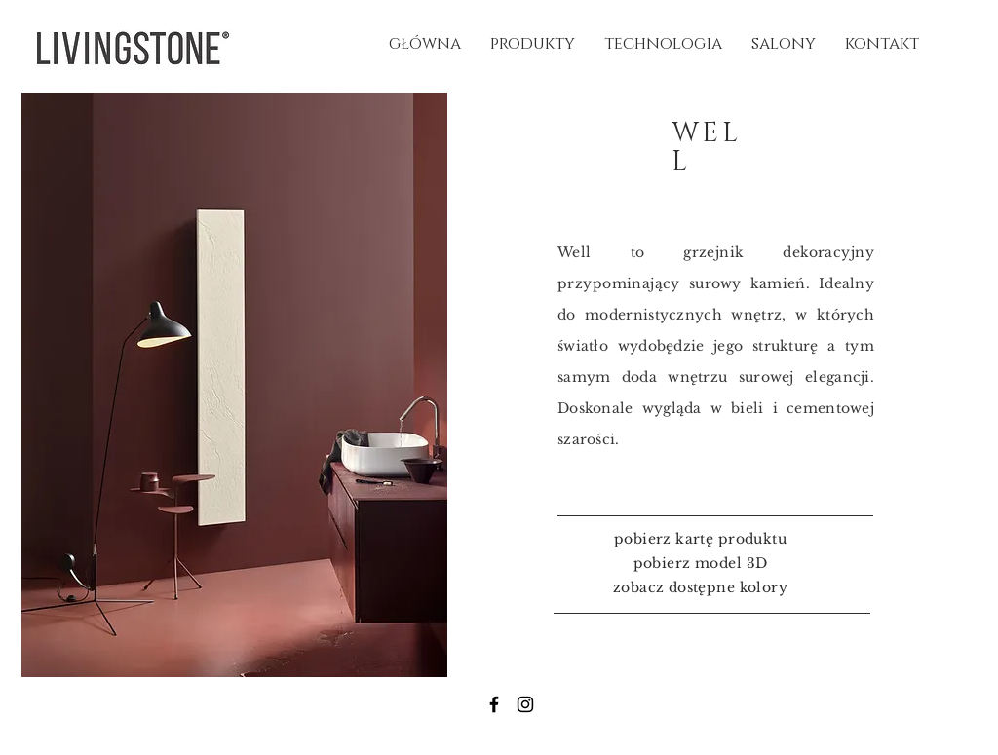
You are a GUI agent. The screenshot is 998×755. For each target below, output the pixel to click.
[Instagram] (525, 704)
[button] (234, 385)
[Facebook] (494, 704)
